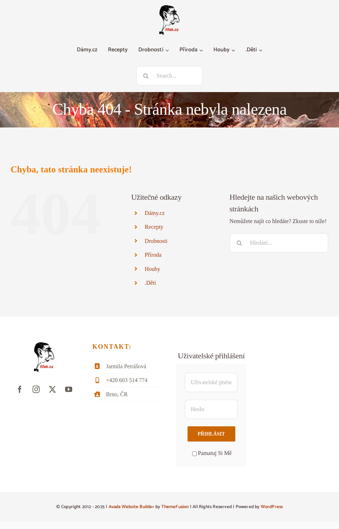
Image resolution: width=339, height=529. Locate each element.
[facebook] (19, 389)
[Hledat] (146, 76)
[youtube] (68, 389)
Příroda (153, 255)
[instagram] (36, 389)
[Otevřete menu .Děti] (261, 50)
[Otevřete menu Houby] (234, 50)
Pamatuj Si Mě (211, 453)
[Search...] (169, 76)
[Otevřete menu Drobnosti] (168, 50)
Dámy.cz (155, 213)
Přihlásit (211, 434)
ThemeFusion (175, 507)
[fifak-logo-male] (169, 8)
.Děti (150, 283)
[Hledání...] (279, 243)
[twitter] (52, 389)
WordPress (272, 507)
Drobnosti (156, 241)
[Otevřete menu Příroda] (202, 50)
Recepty (154, 227)
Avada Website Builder (131, 507)
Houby (152, 269)
